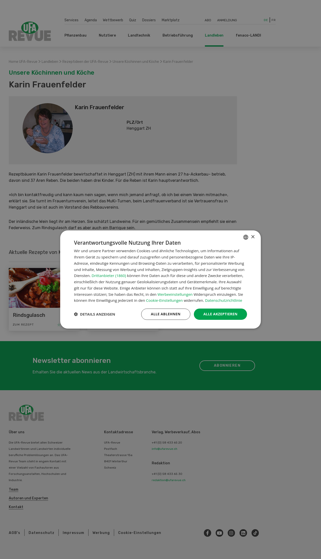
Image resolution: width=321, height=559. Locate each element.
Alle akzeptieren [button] (220, 314)
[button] (94, 314)
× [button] (253, 237)
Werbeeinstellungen (175, 294)
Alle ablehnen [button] (166, 314)
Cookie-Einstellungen (164, 300)
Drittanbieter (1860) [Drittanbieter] (109, 275)
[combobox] (245, 237)
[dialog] (160, 279)
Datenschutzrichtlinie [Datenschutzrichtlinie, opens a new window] (223, 300)
